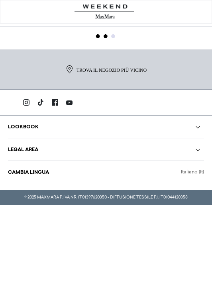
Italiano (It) (192, 172)
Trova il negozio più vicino (106, 69)
